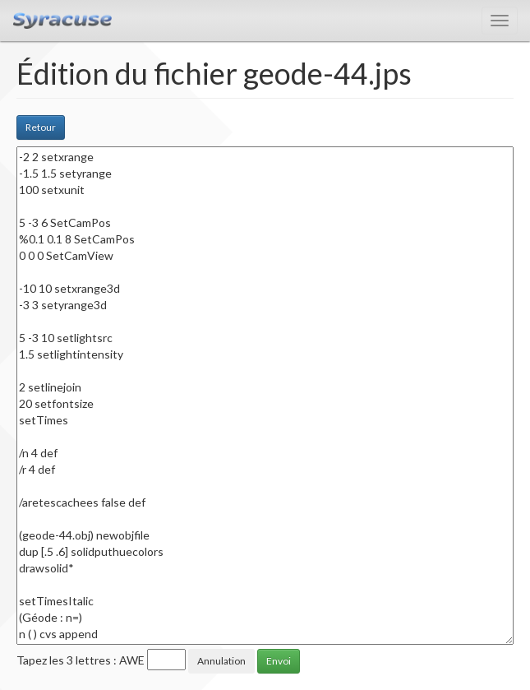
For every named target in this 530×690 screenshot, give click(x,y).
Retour (40, 127)
